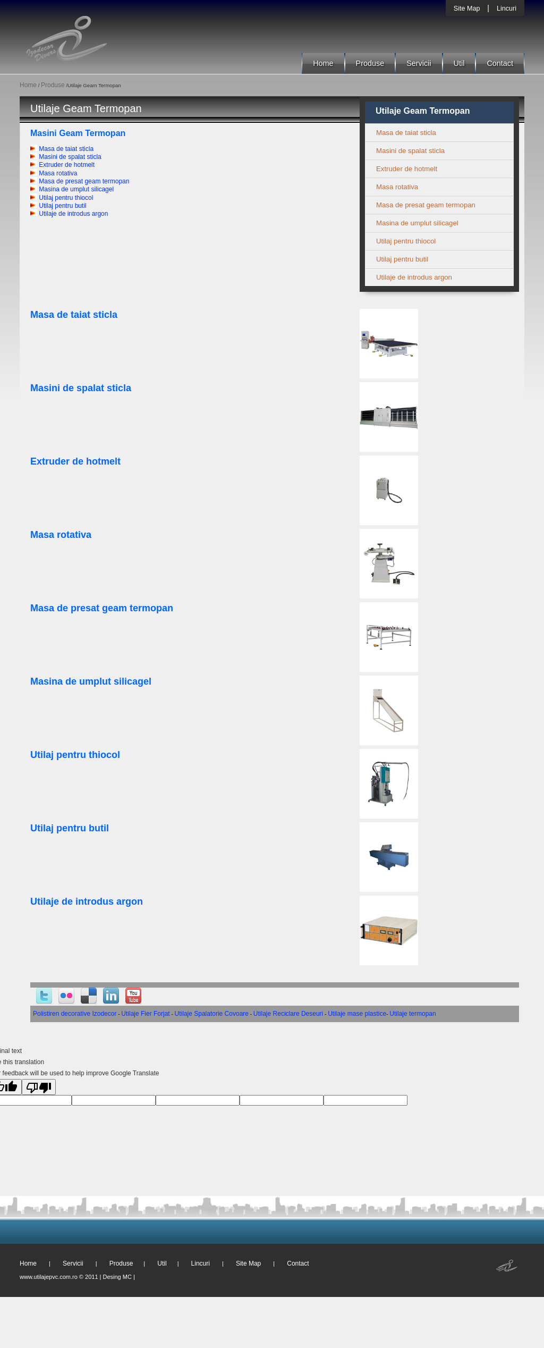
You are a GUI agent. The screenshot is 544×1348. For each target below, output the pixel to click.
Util (459, 63)
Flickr (66, 996)
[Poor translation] (39, 1087)
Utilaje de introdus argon (69, 213)
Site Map (467, 8)
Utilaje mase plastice (357, 1013)
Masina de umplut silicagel (72, 189)
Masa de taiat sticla (62, 149)
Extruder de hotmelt (62, 164)
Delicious (88, 996)
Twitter (44, 996)
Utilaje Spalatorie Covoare (212, 1013)
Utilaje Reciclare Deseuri (288, 1013)
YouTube (133, 996)
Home (323, 63)
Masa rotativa (53, 173)
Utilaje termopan (412, 1013)
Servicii (418, 63)
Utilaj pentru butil (58, 205)
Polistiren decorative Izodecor (74, 1013)
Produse (370, 63)
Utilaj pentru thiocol (61, 197)
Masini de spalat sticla (65, 157)
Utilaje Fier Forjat (145, 1013)
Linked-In (111, 996)
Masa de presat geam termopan (79, 181)
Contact (500, 63)
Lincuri (506, 8)
